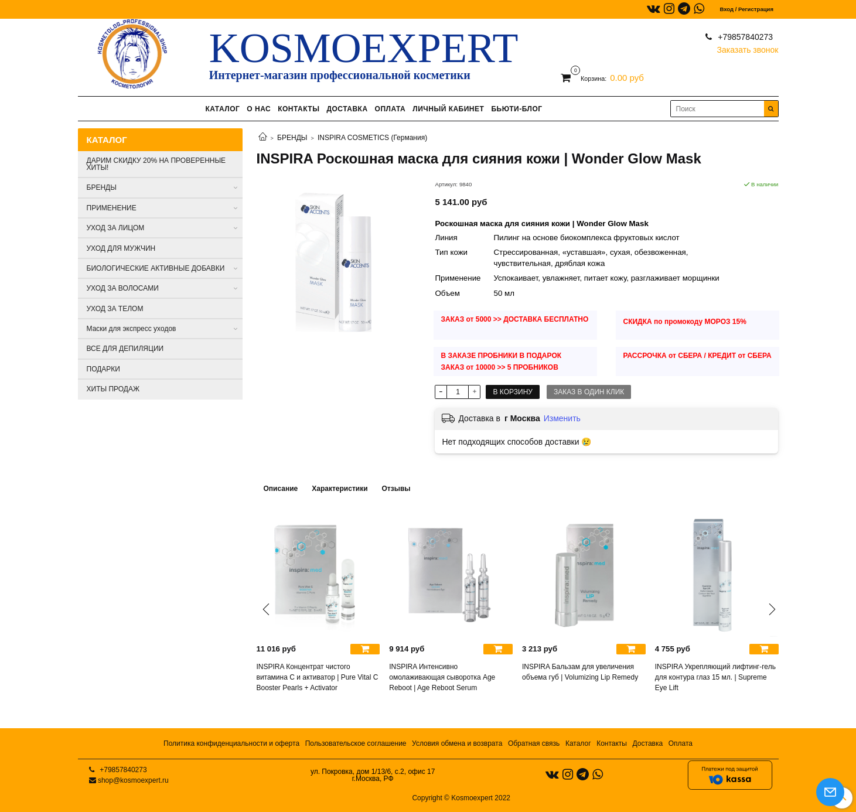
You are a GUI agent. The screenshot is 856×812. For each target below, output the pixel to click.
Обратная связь (534, 743)
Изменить (562, 418)
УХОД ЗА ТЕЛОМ (115, 309)
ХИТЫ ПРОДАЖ (113, 389)
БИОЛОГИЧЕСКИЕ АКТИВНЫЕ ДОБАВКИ (156, 268)
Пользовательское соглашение (356, 743)
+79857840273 (744, 37)
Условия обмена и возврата (457, 743)
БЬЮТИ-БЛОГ (516, 109)
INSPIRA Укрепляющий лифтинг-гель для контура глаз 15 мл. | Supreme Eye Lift (715, 677)
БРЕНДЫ (292, 138)
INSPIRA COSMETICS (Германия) (372, 138)
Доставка (648, 743)
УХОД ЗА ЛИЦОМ (116, 228)
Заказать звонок (748, 47)
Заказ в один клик (589, 392)
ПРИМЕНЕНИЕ (112, 208)
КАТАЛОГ (222, 109)
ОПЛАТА (390, 109)
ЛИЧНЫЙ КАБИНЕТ (448, 109)
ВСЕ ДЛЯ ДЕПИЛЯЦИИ (125, 348)
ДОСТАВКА (346, 109)
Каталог (578, 743)
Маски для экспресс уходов (131, 329)
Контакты (611, 743)
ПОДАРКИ (103, 369)
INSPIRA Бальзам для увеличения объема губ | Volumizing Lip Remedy (580, 672)
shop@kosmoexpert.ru (133, 780)
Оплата (681, 743)
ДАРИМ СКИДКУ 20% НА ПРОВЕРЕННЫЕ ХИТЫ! (156, 164)
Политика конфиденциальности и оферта (231, 743)
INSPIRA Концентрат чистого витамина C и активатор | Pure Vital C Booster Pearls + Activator (317, 677)
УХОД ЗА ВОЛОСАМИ (123, 288)
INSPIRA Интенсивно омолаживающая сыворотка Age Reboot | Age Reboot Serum (442, 677)
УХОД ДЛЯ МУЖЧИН (121, 248)
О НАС (259, 109)
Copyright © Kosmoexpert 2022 (461, 797)
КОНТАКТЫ (298, 109)
